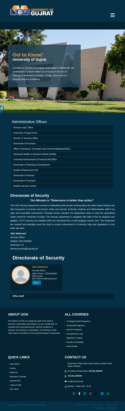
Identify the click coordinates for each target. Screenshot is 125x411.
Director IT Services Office (25, 138)
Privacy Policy (82, 404)
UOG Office (15, 364)
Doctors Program (74, 329)
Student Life (15, 380)
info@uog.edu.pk (75, 381)
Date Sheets (72, 346)
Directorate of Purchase (24, 143)
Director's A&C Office (23, 127)
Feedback (98, 408)
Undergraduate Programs (78, 321)
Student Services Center (24, 186)
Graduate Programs (76, 325)
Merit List (13, 372)
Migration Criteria (74, 338)
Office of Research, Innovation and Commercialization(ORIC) (42, 149)
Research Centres (18, 376)
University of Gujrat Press (25, 133)
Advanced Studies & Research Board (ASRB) (34, 154)
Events (13, 368)
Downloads (97, 404)
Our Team (14, 389)
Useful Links (112, 404)
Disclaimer (112, 408)
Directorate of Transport (24, 180)
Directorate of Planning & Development (31, 165)
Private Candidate (75, 342)
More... (36, 283)
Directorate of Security (23, 175)
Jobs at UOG (15, 385)
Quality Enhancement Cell (25, 170)
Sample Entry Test (75, 334)
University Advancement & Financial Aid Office (35, 159)
